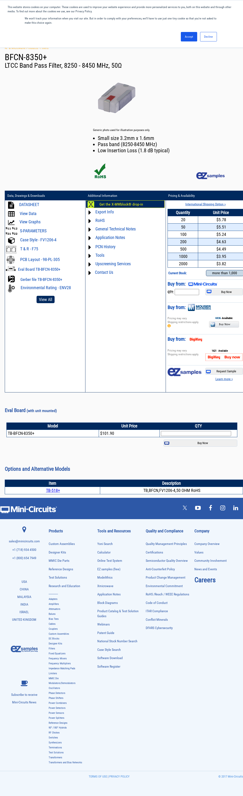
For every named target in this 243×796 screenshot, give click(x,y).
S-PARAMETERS (33, 230)
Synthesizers (55, 742)
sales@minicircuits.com (24, 541)
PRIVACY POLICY (119, 776)
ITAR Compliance (157, 611)
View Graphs (30, 221)
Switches (53, 737)
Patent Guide (105, 633)
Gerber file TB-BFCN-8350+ (41, 279)
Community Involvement (210, 561)
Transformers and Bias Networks (65, 762)
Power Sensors (56, 713)
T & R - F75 (29, 248)
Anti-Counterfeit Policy (160, 569)
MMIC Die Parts (59, 561)
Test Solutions (58, 578)
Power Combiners (58, 703)
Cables (52, 623)
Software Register (108, 667)
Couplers (53, 628)
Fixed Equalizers (57, 653)
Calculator (104, 552)
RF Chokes (54, 732)
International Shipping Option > (205, 204)
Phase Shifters (56, 698)
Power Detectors (57, 708)
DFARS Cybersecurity (159, 628)
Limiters (53, 673)
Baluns (52, 614)
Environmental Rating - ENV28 (46, 287)
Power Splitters (56, 718)
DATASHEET (29, 204)
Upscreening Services (113, 263)
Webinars (103, 624)
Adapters (53, 599)
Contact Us (104, 272)
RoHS (100, 220)
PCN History (105, 246)
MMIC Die (54, 678)
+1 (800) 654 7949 (24, 558)
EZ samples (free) (108, 569)
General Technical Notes (115, 228)
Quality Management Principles (166, 544)
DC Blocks (54, 638)
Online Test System (109, 561)
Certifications (154, 552)
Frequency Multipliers (60, 663)
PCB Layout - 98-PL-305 (40, 259)
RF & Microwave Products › (22, 48)
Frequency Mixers (58, 658)
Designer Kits (57, 552)
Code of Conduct (157, 603)
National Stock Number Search (117, 641)
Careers (204, 580)
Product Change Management (165, 578)
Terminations (55, 747)
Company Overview (207, 544)
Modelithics (104, 578)
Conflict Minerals (157, 620)
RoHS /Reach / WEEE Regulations (167, 594)
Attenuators (54, 609)
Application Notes (110, 237)
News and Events (205, 569)
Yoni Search (105, 544)
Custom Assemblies (62, 544)
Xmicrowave (105, 586)
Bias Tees (54, 619)
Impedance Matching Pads (62, 668)
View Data (28, 213)
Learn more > (224, 379)
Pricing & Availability (181, 196)
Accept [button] (189, 36)
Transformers (55, 757)
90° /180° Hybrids (58, 727)
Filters (44, 48)
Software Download (110, 658)
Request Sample (221, 371)
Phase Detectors (57, 693)
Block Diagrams (107, 603)
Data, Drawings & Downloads (26, 196)
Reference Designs (61, 569)
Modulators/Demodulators (62, 683)
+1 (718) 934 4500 (24, 550)
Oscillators (54, 688)
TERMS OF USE (98, 776)
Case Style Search (109, 650)
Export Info (104, 211)
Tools (99, 255)
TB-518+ (53, 490)
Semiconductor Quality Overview (167, 561)
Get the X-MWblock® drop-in (121, 204)
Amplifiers (54, 604)
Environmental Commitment (164, 586)
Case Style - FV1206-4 (38, 239)
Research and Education (64, 586)
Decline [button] (208, 36)
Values (198, 552)
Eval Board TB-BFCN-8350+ (39, 269)
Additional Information (102, 196)
